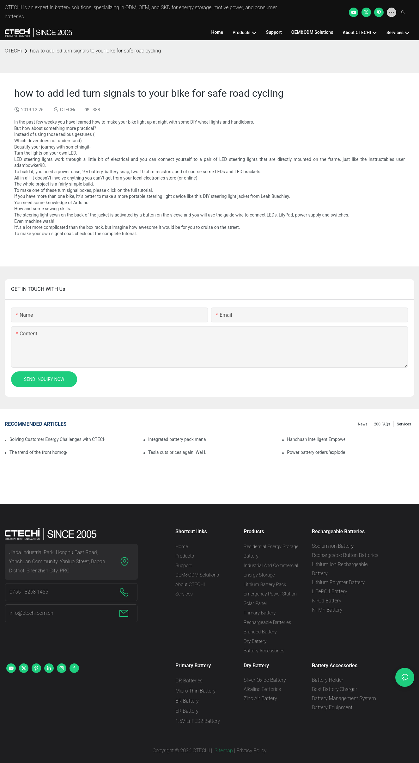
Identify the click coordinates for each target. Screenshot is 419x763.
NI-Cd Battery (326, 601)
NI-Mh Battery (327, 610)
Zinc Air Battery (260, 698)
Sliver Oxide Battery (265, 680)
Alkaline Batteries (262, 689)
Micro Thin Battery (195, 691)
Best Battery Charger (334, 689)
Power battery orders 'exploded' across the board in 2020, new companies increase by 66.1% (316, 452)
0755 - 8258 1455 (28, 592)
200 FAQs (382, 424)
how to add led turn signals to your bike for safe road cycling (95, 51)
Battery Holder (327, 680)
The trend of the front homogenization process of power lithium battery (38, 452)
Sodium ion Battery (333, 546)
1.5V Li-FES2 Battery (197, 721)
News (362, 424)
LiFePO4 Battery (329, 592)
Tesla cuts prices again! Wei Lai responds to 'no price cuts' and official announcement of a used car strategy (177, 452)
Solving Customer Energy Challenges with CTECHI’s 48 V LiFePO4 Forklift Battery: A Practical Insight (57, 439)
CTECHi (13, 51)
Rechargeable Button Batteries (345, 555)
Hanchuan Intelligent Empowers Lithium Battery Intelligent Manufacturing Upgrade (316, 439)
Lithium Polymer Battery (338, 582)
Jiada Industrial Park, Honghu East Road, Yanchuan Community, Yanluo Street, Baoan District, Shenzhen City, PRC (57, 561)
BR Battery (187, 701)
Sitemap (223, 751)
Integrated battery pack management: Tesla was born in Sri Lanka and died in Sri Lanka (177, 439)
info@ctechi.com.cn (31, 613)
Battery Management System (344, 698)
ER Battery (186, 711)
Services (404, 424)
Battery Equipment (332, 708)
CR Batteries (189, 681)
